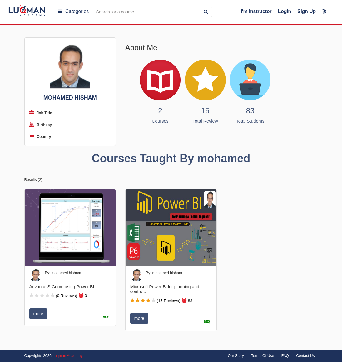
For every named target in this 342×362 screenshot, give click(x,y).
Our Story (236, 356)
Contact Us (305, 356)
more (38, 313)
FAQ (285, 356)
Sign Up (306, 11)
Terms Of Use (262, 356)
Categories (73, 11)
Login (284, 11)
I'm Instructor (256, 11)
